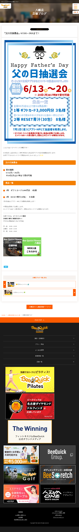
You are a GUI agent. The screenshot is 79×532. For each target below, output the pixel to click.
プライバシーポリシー (58, 517)
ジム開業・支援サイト (20, 515)
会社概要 (20, 517)
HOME (3, 315)
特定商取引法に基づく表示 (20, 519)
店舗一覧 (75, 12)
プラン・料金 (39, 344)
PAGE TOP (39, 320)
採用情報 (20, 512)
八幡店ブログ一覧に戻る (39, 277)
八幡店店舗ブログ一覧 (14, 315)
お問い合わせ (58, 515)
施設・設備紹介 (39, 338)
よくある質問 (39, 350)
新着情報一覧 (39, 356)
